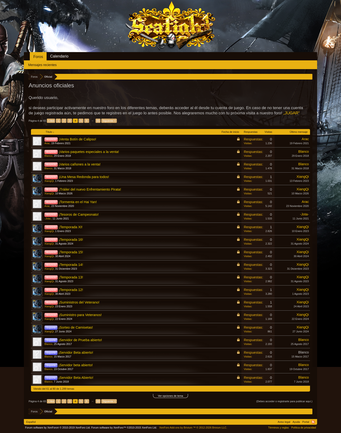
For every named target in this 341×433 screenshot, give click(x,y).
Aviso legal (284, 421)
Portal (305, 421)
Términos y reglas (278, 427)
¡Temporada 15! (71, 252)
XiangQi (49, 180)
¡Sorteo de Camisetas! (75, 327)
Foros (38, 57)
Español (31, 421)
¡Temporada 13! (71, 277)
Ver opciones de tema (170, 395)
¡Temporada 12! (71, 290)
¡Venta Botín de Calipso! (77, 139)
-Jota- (47, 218)
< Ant (51, 120)
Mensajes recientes (42, 65)
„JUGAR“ (291, 113)
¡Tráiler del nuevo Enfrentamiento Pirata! (90, 189)
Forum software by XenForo (58, 427)
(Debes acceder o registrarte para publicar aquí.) (284, 401)
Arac (47, 143)
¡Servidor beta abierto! (75, 365)
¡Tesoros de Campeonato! (79, 214)
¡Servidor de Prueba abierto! (80, 340)
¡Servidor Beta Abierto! (75, 377)
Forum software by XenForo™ (124, 427)
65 (98, 120)
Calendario (59, 56)
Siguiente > (108, 120)
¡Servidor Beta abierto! (75, 352)
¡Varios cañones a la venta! (80, 164)
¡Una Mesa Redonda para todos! (84, 177)
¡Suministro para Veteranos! (80, 315)
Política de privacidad (303, 427)
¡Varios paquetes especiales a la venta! (89, 152)
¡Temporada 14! (71, 265)
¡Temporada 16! (71, 239)
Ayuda (296, 421)
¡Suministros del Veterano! (79, 302)
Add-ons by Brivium (193, 427)
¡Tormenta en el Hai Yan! (78, 202)
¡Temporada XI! (70, 227)
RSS (313, 422)
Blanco (48, 155)
